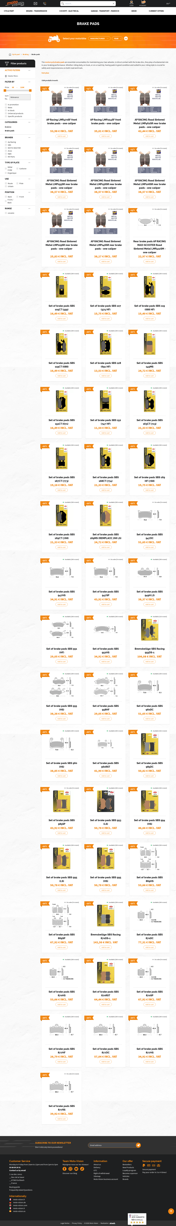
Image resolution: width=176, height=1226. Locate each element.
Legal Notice (64, 1223)
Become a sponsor (130, 1173)
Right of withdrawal (102, 1173)
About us (97, 1164)
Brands (125, 1179)
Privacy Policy (77, 1223)
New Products (128, 1167)
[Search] (63, 4)
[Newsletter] (138, 1145)
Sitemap (97, 1176)
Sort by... (6, 97)
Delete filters (11, 76)
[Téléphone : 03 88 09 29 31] (44, 3)
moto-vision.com (18, 1205)
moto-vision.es (17, 1211)
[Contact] (35, 3)
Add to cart (62, 136)
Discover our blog (70, 1173)
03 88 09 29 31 (15, 1167)
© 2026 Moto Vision (91, 1223)
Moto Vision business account (106, 1179)
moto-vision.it (17, 1208)
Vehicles (126, 1176)
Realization (108, 1223)
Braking (8, 126)
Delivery (97, 1167)
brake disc (140, 62)
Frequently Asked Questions (20, 1190)
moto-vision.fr (17, 1199)
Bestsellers (127, 1164)
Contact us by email (17, 1170)
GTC (95, 1170)
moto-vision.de (17, 1202)
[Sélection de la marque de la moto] (99, 38)
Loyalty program (129, 1170)
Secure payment (149, 1169)
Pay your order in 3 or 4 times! (154, 1172)
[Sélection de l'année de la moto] (117, 38)
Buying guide (14, 1187)
